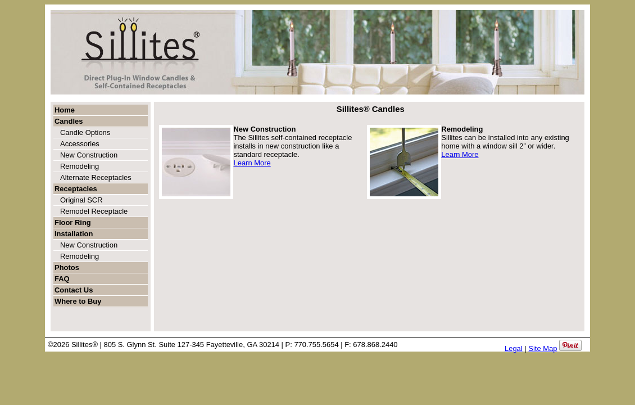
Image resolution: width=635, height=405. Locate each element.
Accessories (79, 144)
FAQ (62, 278)
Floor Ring (73, 222)
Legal (514, 348)
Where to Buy (78, 301)
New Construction (88, 155)
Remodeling (79, 166)
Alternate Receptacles (95, 177)
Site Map (542, 348)
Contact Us (74, 290)
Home (65, 110)
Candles (69, 121)
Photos (67, 267)
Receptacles (76, 188)
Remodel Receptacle (94, 211)
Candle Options (85, 132)
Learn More (251, 163)
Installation (74, 234)
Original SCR (81, 200)
